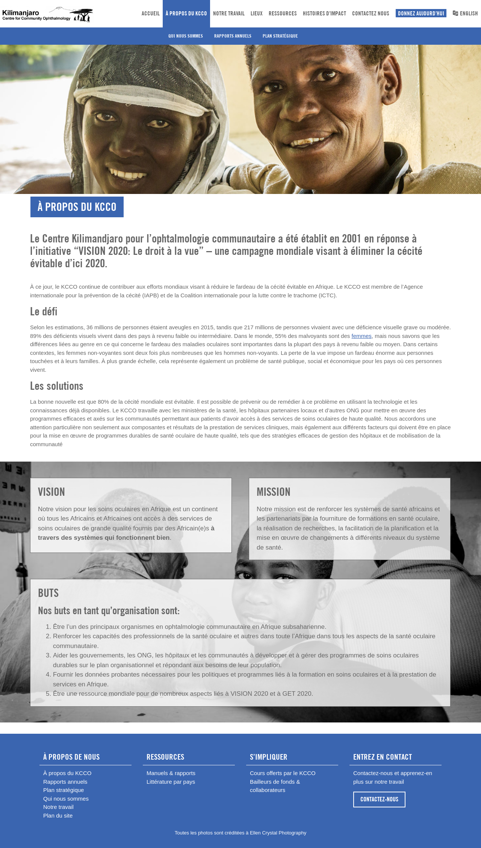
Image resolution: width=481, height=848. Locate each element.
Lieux (257, 13)
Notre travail (229, 13)
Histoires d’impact (324, 13)
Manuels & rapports (171, 773)
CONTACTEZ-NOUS (379, 799)
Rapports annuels (232, 36)
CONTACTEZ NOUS (370, 13)
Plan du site (58, 815)
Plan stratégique (280, 36)
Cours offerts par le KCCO (283, 773)
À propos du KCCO (186, 13)
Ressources (283, 13)
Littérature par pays (171, 781)
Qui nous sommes (185, 36)
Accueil (151, 13)
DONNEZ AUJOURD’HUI (421, 13)
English (465, 13)
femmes (361, 336)
